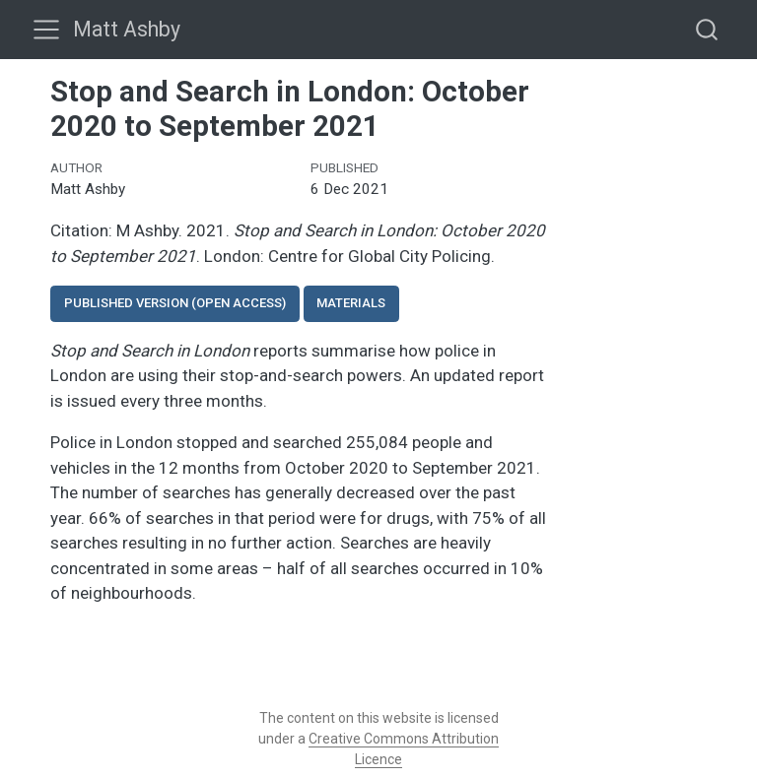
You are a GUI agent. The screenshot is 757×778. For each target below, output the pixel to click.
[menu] (46, 29)
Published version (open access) (175, 302)
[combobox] (707, 29)
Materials (350, 302)
